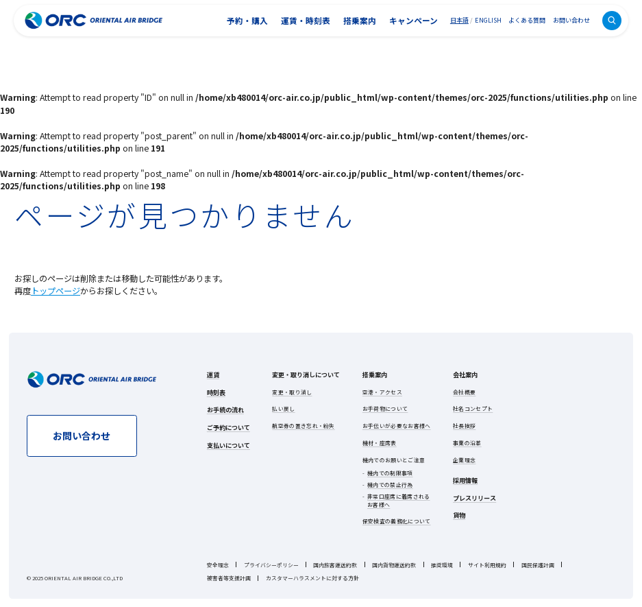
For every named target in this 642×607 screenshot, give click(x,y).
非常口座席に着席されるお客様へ (398, 500)
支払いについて (228, 445)
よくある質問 (526, 20)
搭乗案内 (359, 20)
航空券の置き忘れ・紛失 (303, 425)
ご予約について (228, 427)
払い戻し (283, 408)
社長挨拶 (464, 425)
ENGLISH (488, 20)
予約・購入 (247, 20)
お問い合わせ (571, 20)
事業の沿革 (467, 443)
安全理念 (218, 565)
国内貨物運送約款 (394, 565)
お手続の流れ (225, 409)
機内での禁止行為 (390, 484)
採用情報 (465, 480)
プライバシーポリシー (271, 565)
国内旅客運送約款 (335, 565)
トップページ (55, 291)
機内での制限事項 (390, 473)
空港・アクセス (382, 392)
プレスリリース (474, 498)
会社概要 (464, 392)
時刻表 (216, 392)
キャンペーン (413, 20)
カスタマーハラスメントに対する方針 (312, 578)
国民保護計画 (537, 565)
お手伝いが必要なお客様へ (396, 425)
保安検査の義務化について (396, 521)
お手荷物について (385, 408)
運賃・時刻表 (305, 20)
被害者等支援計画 (229, 578)
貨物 (459, 515)
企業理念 (464, 460)
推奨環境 (442, 565)
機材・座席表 (379, 443)
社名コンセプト (473, 408)
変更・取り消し (292, 392)
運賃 (213, 374)
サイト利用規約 (487, 565)
